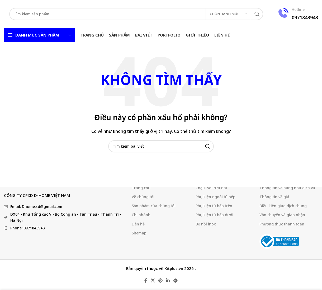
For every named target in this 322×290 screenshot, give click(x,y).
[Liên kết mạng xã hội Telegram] (175, 281)
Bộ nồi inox (206, 223)
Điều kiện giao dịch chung (283, 205)
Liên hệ (138, 223)
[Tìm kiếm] (136, 14)
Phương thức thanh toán (281, 223)
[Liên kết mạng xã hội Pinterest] (160, 281)
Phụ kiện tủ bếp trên (214, 205)
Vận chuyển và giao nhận (282, 214)
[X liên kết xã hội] (153, 281)
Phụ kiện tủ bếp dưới (214, 214)
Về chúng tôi (143, 196)
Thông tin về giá (274, 196)
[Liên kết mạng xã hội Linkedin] (168, 281)
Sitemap (139, 232)
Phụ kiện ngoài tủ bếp (215, 196)
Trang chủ (141, 187)
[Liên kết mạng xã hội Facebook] (146, 281)
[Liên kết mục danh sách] (65, 228)
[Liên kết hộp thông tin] (297, 14)
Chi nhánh (141, 214)
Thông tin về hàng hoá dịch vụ (287, 187)
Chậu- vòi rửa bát (211, 187)
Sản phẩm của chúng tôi (154, 205)
